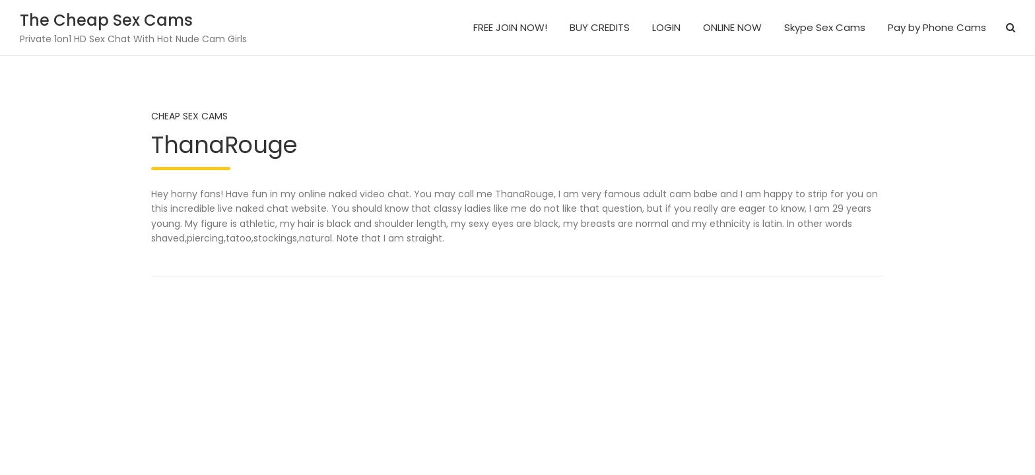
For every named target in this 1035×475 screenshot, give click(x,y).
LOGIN (666, 27)
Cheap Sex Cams (189, 116)
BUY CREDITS (600, 27)
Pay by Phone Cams (937, 27)
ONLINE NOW (732, 27)
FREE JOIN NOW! (510, 27)
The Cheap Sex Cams (106, 20)
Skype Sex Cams (824, 27)
